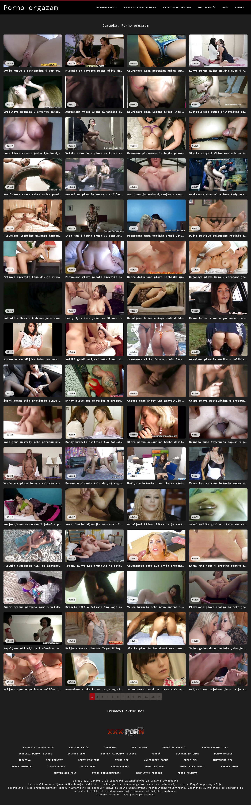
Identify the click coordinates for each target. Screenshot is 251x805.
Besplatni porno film (38, 747)
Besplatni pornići (149, 773)
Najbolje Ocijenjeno (177, 7)
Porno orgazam (110, 794)
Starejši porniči (174, 747)
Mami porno (139, 747)
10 (139, 696)
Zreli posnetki (22, 766)
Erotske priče (79, 747)
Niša (225, 7)
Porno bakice (223, 753)
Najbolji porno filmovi (35, 753)
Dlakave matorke (187, 753)
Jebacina (110, 747)
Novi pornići (206, 7)
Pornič (156, 753)
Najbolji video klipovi (140, 7)
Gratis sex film (65, 773)
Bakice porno (230, 766)
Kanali (239, 7)
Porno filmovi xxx (215, 747)
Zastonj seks (76, 753)
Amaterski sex (223, 760)
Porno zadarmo (155, 766)
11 (146, 696)
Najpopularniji (106, 7)
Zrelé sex (190, 760)
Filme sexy (88, 766)
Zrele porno (56, 766)
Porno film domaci (193, 766)
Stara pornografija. (106, 773)
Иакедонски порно (156, 760)
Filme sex (122, 760)
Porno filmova (187, 773)
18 (153, 696)
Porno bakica (120, 766)
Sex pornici (54, 760)
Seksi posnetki (89, 760)
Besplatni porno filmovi (118, 753)
